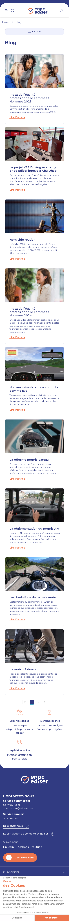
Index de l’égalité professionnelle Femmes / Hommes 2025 (29, 98)
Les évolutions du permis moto (32, 597)
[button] (16, 826)
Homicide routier (22, 239)
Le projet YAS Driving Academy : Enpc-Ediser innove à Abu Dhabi (33, 169)
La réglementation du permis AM (34, 528)
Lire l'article (17, 117)
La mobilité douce (22, 669)
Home (6, 22)
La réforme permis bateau (29, 459)
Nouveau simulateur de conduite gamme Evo (33, 389)
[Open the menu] (7, 11)
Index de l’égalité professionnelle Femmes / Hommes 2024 (29, 312)
